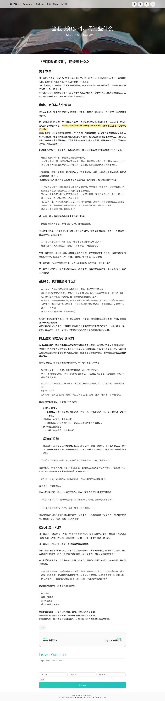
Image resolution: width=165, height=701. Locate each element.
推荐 (49, 4)
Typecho (89, 697)
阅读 (97, 35)
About (56, 4)
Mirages (103, 697)
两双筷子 (15, 4)
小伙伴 (64, 4)
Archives (40, 4)
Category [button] (27, 4)
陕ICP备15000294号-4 (66, 697)
